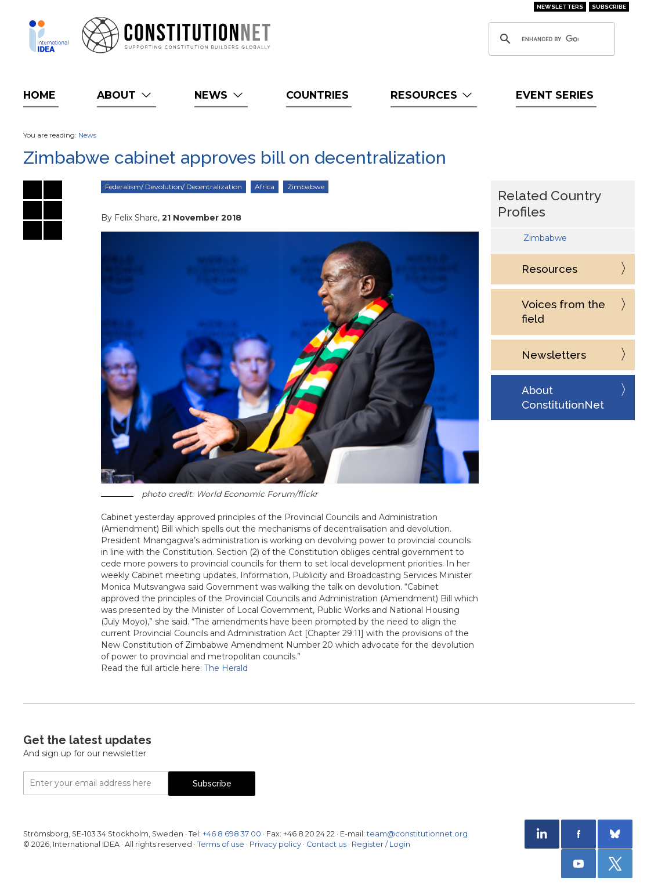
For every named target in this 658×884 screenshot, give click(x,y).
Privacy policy (275, 844)
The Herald (226, 668)
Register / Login (381, 844)
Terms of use (220, 844)
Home (39, 95)
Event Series (555, 95)
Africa (264, 186)
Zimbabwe (305, 186)
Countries (317, 95)
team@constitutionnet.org (417, 833)
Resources (433, 95)
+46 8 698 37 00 (232, 833)
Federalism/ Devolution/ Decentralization (173, 186)
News (219, 95)
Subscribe (609, 6)
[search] (550, 39)
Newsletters (560, 6)
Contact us (326, 844)
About (125, 95)
